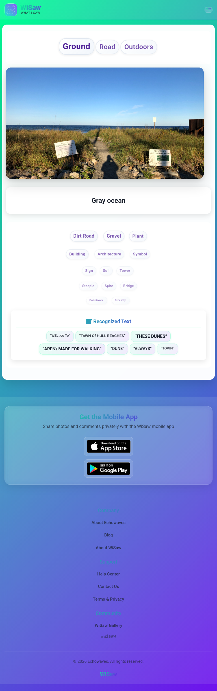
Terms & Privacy (108, 601)
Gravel (114, 238)
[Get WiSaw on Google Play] (108, 471)
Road (107, 47)
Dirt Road (82, 238)
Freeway (121, 302)
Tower (125, 273)
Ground (73, 47)
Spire (109, 288)
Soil (106, 273)
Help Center (108, 576)
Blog (108, 537)
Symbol (141, 256)
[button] (208, 10)
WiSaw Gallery (108, 627)
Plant (140, 238)
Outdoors (141, 47)
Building (75, 256)
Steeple (88, 288)
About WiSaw (108, 550)
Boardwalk (97, 302)
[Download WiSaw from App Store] (108, 448)
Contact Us (108, 589)
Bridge (128, 288)
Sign (89, 273)
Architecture (109, 256)
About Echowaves (109, 524)
